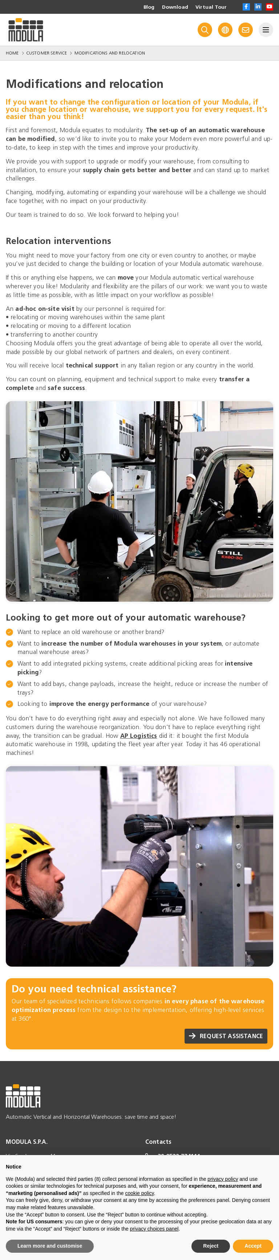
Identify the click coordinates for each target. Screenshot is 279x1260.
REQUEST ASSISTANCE (226, 1036)
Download (175, 7)
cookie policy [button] (139, 1193)
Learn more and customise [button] (49, 1246)
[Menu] (266, 30)
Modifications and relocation (109, 53)
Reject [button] (210, 1246)
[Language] (225, 30)
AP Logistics (138, 735)
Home (12, 53)
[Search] (205, 30)
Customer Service (46, 53)
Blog (149, 7)
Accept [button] (253, 1246)
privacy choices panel (154, 1229)
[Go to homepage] (26, 30)
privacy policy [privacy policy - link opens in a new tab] (222, 1179)
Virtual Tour (211, 7)
